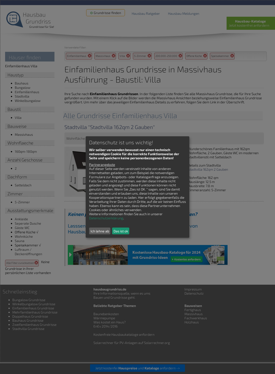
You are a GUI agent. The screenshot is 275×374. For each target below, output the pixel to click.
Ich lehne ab (100, 231)
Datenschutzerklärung (106, 218)
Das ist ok (121, 231)
